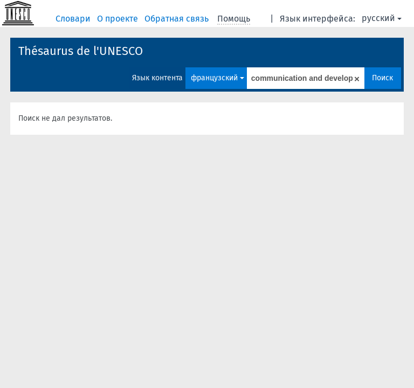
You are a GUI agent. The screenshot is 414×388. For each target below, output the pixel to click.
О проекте (118, 18)
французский (217, 77)
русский (382, 18)
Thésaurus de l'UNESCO (80, 51)
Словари (74, 18)
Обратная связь (177, 18)
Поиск (382, 77)
